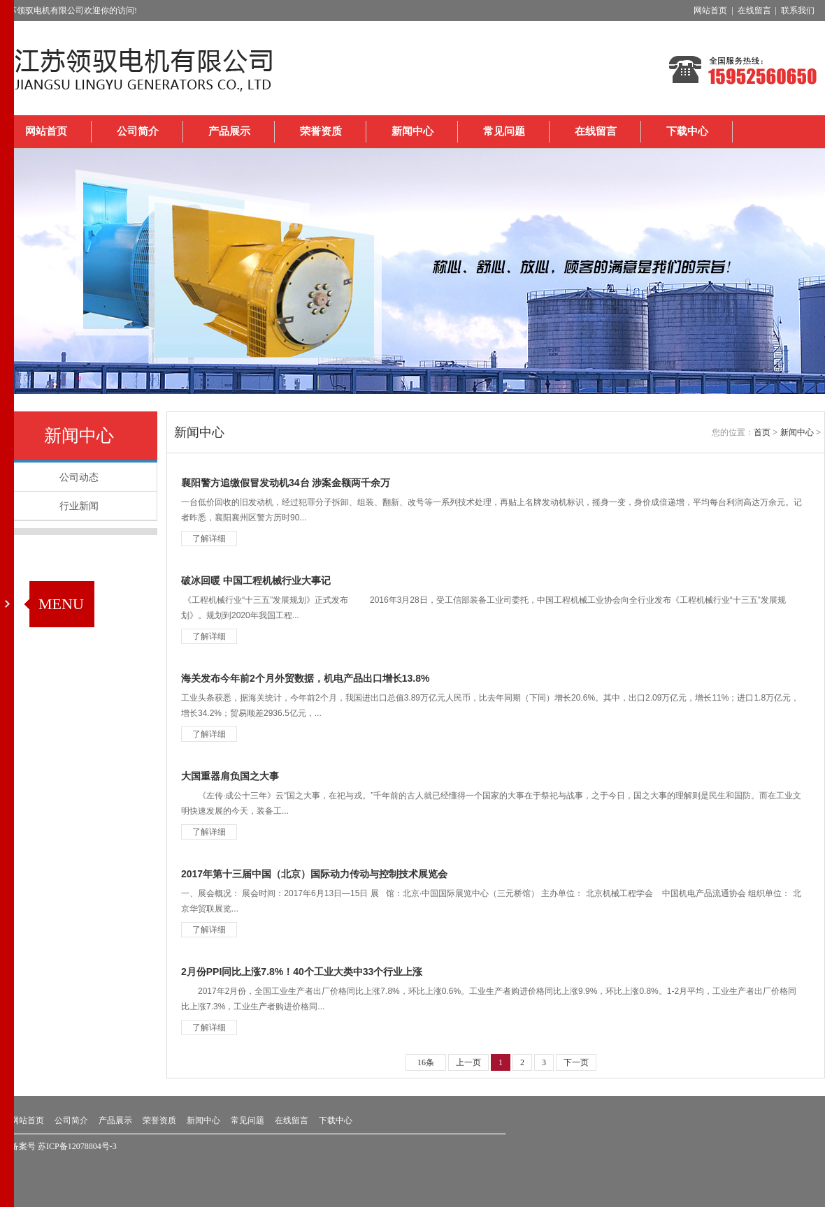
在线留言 (596, 131)
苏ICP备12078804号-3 (77, 1146)
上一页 (468, 1062)
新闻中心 (412, 131)
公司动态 (79, 477)
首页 (762, 432)
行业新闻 (79, 505)
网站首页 (46, 131)
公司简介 (138, 131)
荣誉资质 (321, 131)
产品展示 (229, 131)
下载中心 (687, 131)
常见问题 (504, 131)
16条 (425, 1062)
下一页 (576, 1062)
